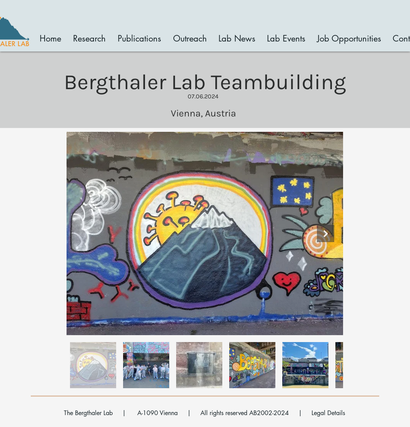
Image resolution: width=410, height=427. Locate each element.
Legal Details (328, 413)
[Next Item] (325, 233)
